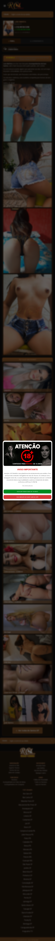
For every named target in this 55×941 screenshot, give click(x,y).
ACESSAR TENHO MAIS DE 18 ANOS (27, 491)
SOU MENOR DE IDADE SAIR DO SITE (27, 497)
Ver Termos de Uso (27, 485)
